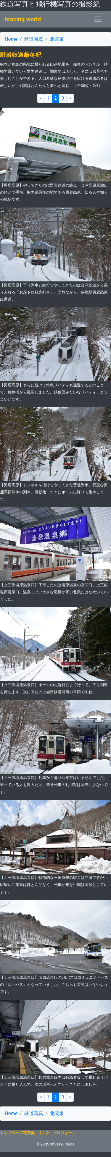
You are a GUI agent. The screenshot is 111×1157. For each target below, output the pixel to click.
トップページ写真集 (17, 1133)
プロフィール (64, 1133)
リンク (43, 1133)
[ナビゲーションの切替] (98, 19)
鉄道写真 (33, 39)
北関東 (57, 39)
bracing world (23, 19)
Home (11, 39)
